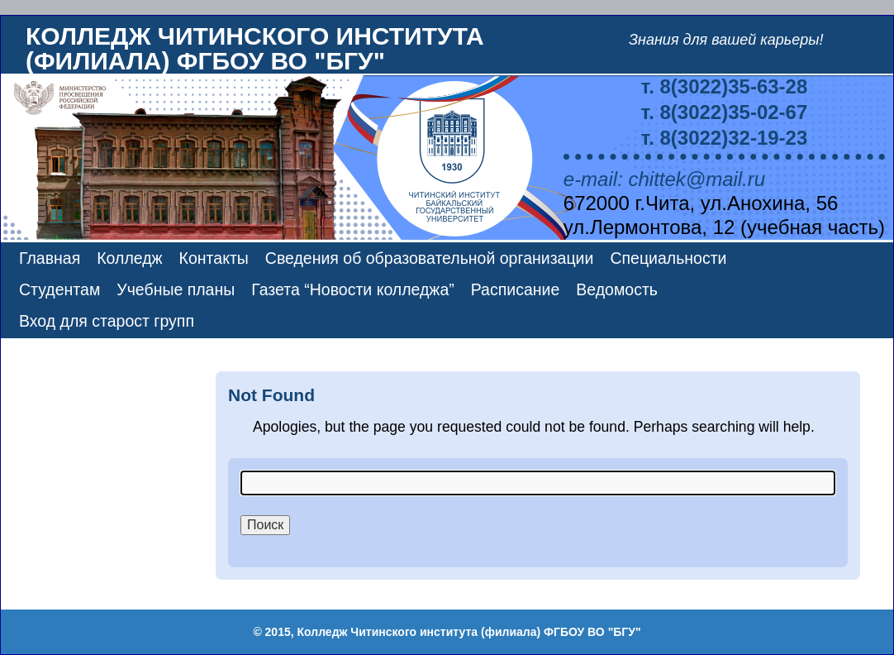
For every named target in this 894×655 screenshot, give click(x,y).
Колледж (129, 258)
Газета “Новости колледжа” (352, 289)
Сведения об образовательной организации (429, 258)
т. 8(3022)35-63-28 (724, 86)
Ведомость (617, 289)
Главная (49, 258)
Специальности (668, 258)
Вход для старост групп (106, 321)
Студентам (59, 289)
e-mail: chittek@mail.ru (664, 179)
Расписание (515, 289)
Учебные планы (176, 289)
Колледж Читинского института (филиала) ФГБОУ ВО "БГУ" (255, 48)
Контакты (214, 258)
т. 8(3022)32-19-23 (724, 138)
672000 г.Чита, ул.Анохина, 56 (701, 203)
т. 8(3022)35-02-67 (724, 112)
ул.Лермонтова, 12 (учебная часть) (724, 227)
